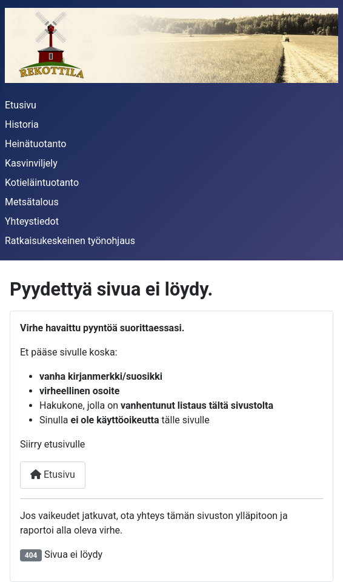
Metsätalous (32, 202)
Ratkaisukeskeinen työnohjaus (70, 240)
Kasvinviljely (31, 163)
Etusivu (20, 105)
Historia (22, 124)
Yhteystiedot (32, 221)
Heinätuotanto (35, 144)
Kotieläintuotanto (42, 182)
